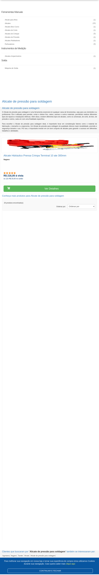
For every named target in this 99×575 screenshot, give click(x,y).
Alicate (26, 556)
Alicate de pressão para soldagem (42, 556)
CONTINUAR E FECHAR (50, 571)
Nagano (14, 556)
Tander (20, 556)
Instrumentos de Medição (13, 48)
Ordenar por (61, 207)
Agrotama (6, 556)
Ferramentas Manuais (12, 12)
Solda (4, 60)
